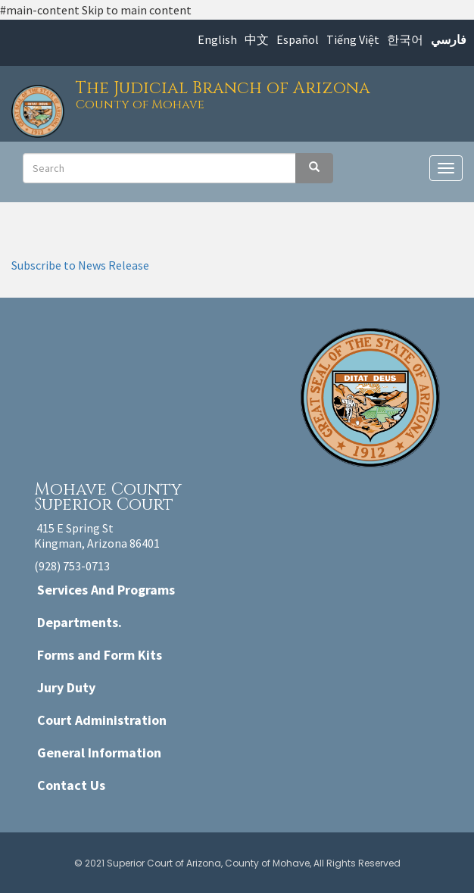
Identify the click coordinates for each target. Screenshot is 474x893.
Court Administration (102, 720)
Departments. (79, 622)
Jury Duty (66, 687)
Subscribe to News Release (80, 265)
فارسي (448, 39)
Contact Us (71, 785)
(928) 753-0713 (72, 565)
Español (297, 39)
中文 (257, 39)
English (217, 39)
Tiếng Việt (352, 39)
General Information (99, 752)
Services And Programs (106, 589)
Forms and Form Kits (99, 655)
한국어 (405, 39)
